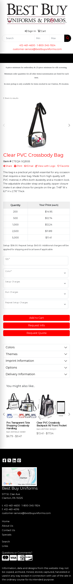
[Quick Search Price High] (56, 38)
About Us (7, 525)
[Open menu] (66, 58)
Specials (6, 534)
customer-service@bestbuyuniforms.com (37, 49)
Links (5, 546)
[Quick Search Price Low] (41, 38)
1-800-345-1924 (46, 45)
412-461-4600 (27, 45)
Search (6, 541)
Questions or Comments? (17, 552)
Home (6, 521)
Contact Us (8, 530)
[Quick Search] (18, 38)
